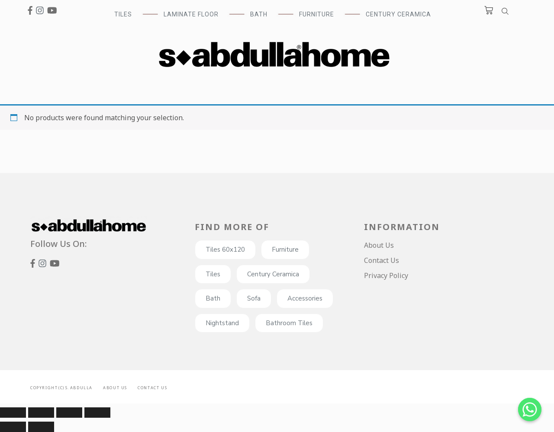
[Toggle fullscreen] (69, 412)
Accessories (304, 298)
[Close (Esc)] (13, 412)
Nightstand (222, 323)
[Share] (41, 412)
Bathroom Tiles (289, 323)
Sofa (254, 298)
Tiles (213, 274)
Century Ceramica (398, 14)
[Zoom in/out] (97, 412)
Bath (213, 298)
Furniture (285, 249)
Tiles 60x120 (225, 249)
